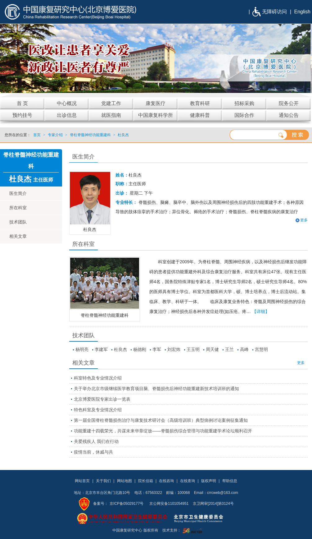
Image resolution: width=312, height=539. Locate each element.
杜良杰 (120, 349)
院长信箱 (145, 481)
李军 (156, 349)
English (302, 11)
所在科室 (18, 207)
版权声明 (208, 481)
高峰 (244, 349)
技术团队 (18, 221)
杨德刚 (139, 349)
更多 (304, 220)
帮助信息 (229, 481)
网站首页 (82, 481)
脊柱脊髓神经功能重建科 (105, 315)
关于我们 (103, 481)
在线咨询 (166, 481)
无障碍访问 (274, 11)
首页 (37, 135)
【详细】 (260, 311)
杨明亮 (81, 349)
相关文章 (18, 236)
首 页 (22, 103)
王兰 (229, 349)
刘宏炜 (173, 349)
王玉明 (193, 349)
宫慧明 (261, 349)
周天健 (212, 349)
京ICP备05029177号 (126, 503)
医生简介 (18, 193)
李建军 (101, 349)
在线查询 (187, 481)
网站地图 (124, 481)
